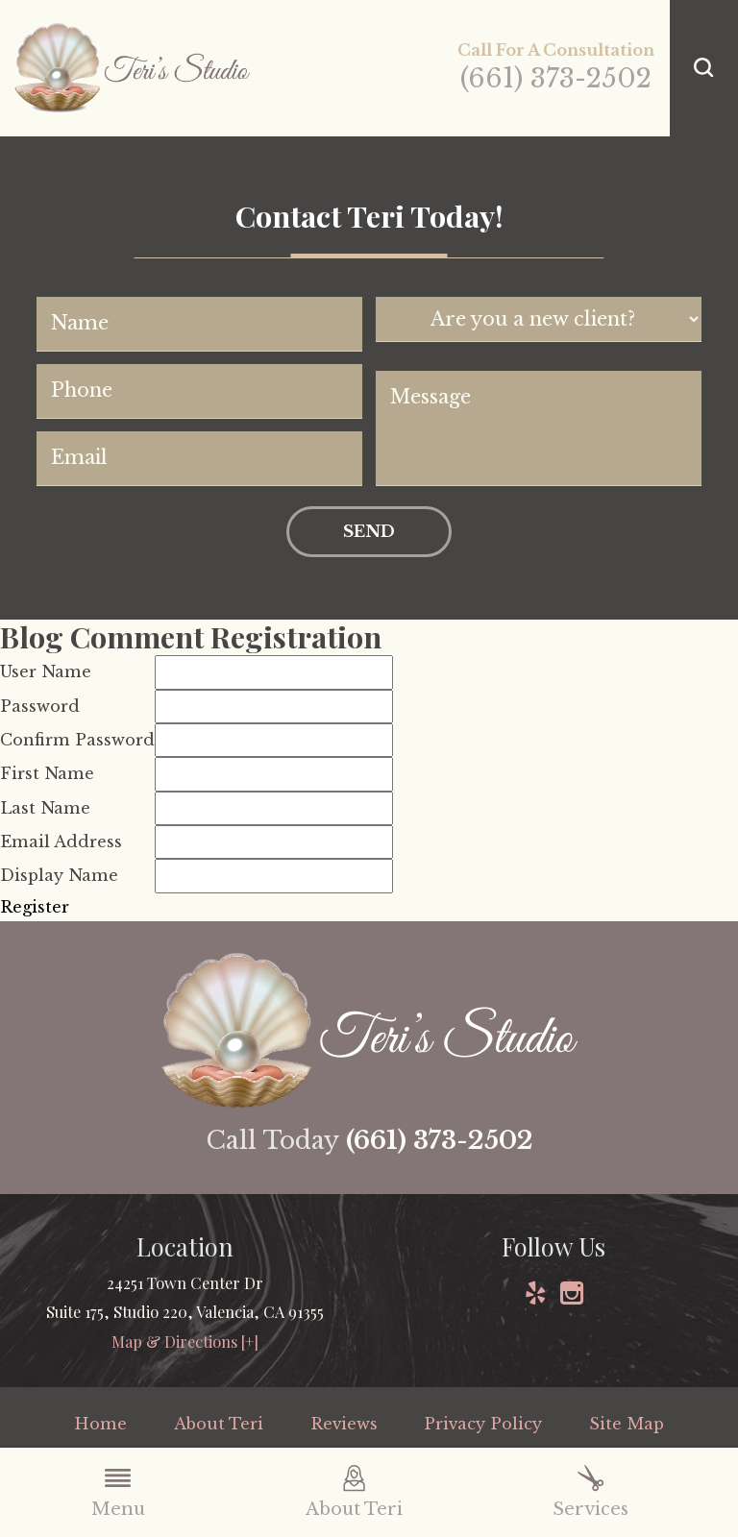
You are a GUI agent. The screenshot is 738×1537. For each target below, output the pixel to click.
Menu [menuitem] (118, 1492)
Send (369, 531)
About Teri (218, 1423)
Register (34, 906)
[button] (704, 68)
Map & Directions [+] (184, 1341)
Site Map (626, 1423)
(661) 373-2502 (556, 78)
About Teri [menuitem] (354, 1492)
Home (100, 1423)
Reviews (344, 1423)
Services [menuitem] (590, 1492)
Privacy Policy (483, 1423)
